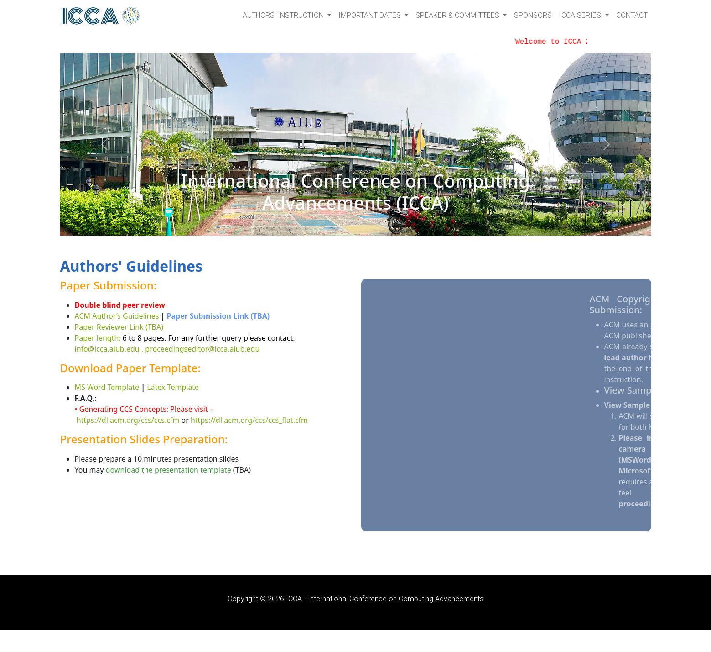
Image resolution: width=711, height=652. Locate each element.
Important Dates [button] (370, 15)
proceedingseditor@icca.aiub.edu (202, 349)
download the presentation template (168, 470)
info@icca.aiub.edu (107, 349)
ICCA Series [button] (581, 15)
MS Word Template (107, 387)
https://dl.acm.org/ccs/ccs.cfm (128, 420)
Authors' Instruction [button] (284, 15)
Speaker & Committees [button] (458, 15)
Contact (632, 15)
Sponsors (533, 15)
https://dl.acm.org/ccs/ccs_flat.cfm (249, 420)
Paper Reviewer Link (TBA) (119, 327)
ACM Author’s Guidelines (117, 316)
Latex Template (173, 387)
